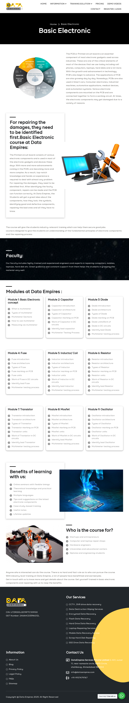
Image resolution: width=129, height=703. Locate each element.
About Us (13, 660)
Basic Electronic (70, 24)
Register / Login (112, 9)
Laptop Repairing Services (82, 628)
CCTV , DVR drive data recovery (85, 605)
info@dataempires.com (82, 672)
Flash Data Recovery (79, 619)
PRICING (100, 4)
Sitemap (13, 684)
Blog (11, 665)
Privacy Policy (16, 669)
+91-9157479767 (79, 678)
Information (58, 4)
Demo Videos (114, 4)
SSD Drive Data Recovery (82, 643)
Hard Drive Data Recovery (82, 624)
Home (43, 4)
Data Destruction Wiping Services (86, 609)
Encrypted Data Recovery (82, 614)
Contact (95, 9)
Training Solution (81, 4)
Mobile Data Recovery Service (84, 633)
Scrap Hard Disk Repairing (82, 638)
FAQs (11, 679)
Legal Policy (15, 674)
